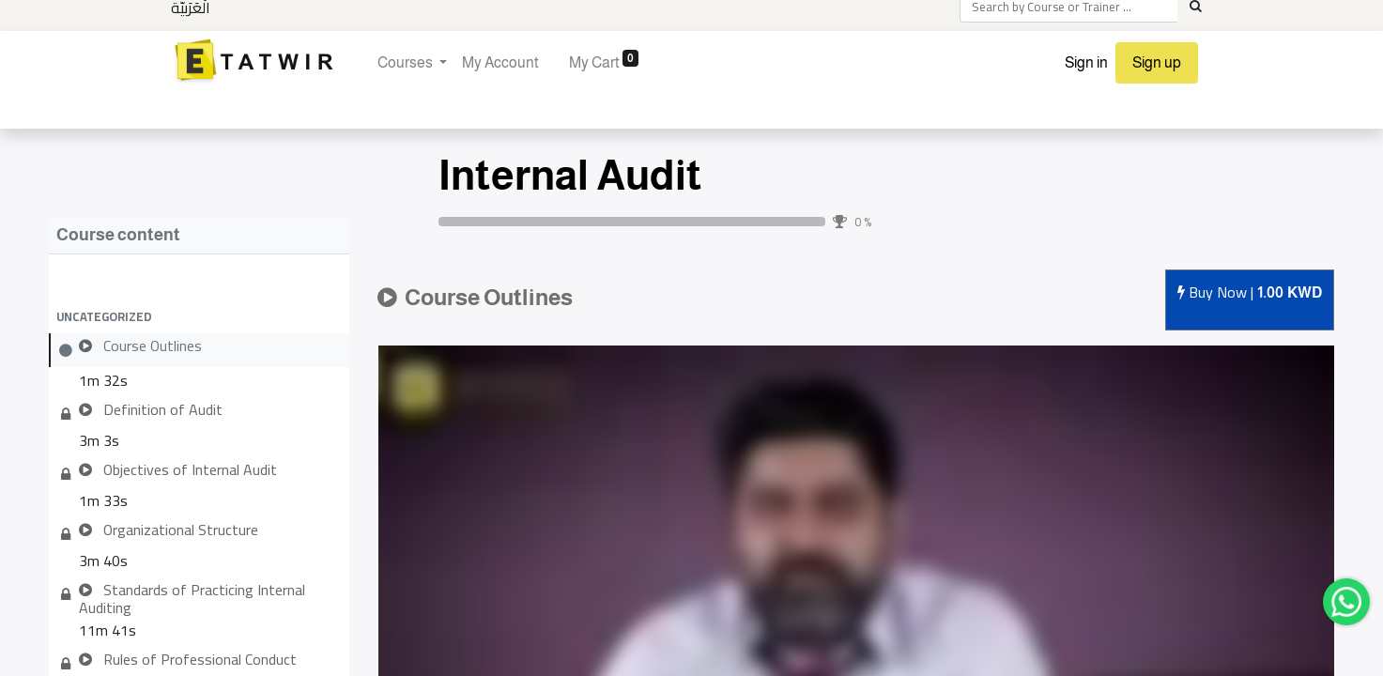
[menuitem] (500, 63)
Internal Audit (570, 175)
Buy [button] (1249, 293)
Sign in (1086, 62)
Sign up (1156, 62)
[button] (199, 316)
